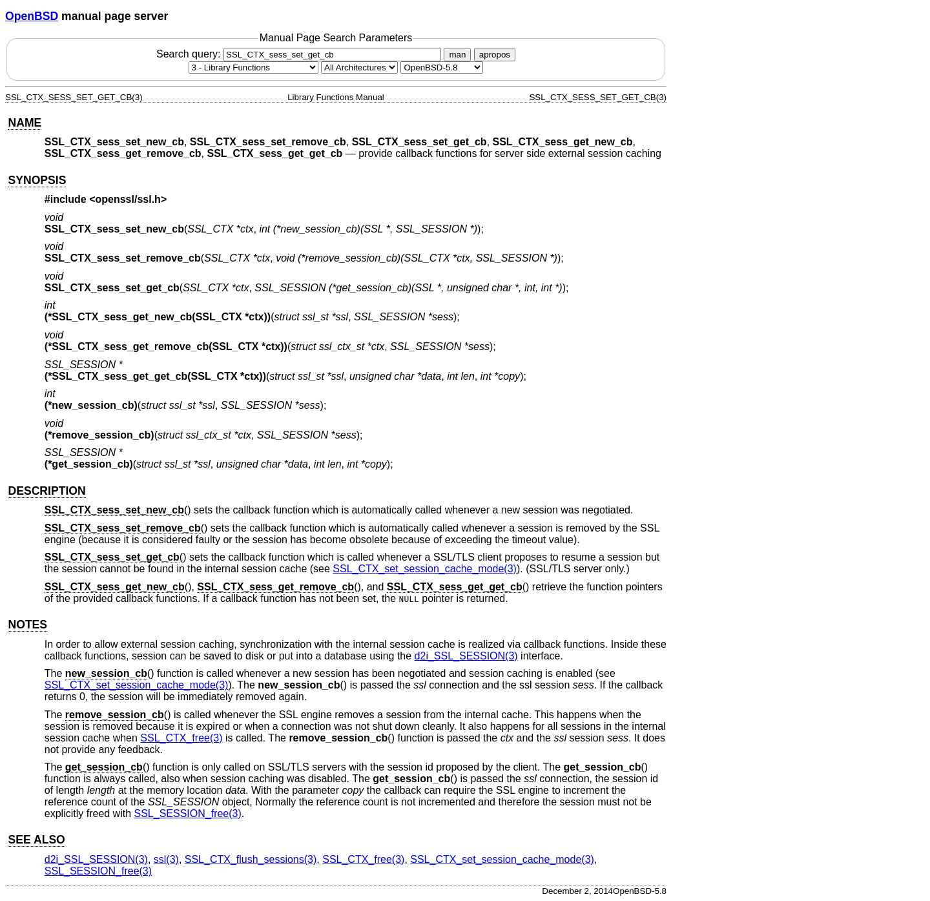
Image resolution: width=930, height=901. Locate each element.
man (457, 54)
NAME (24, 122)
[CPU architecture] (359, 67)
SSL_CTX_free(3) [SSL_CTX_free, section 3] (181, 737)
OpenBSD (31, 16)
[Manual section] (253, 67)
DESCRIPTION (46, 490)
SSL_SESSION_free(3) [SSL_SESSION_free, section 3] (188, 813)
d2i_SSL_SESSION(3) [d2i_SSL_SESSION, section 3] (466, 655)
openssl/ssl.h (128, 199)
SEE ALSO (36, 839)
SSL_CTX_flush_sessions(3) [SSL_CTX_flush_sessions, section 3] (251, 859)
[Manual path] (441, 67)
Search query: (300, 53)
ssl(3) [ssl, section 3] (166, 859)
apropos (494, 54)
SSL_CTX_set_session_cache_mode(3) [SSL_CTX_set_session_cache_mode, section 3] (425, 568)
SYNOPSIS (37, 180)
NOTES (27, 624)
